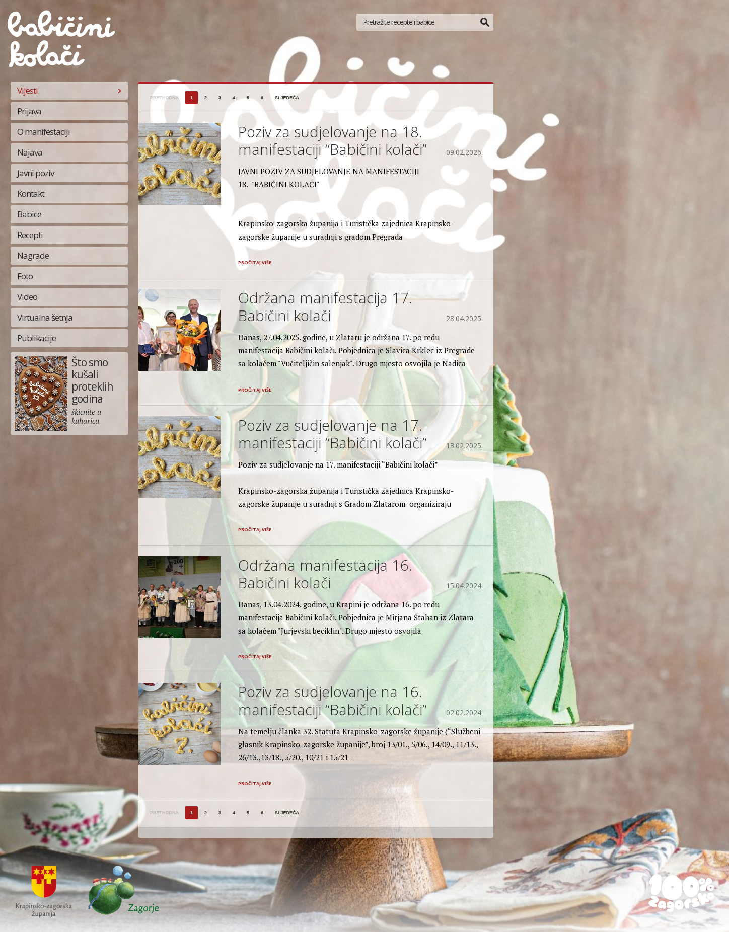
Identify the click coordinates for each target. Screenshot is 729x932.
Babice (29, 214)
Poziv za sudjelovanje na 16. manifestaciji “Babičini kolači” (332, 700)
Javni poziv (35, 173)
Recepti (30, 235)
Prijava (29, 111)
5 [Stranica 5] (248, 97)
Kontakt (30, 193)
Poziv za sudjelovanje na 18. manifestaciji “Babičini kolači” (332, 140)
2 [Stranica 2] (205, 97)
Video (27, 296)
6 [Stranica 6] (262, 97)
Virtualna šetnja (44, 317)
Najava (29, 152)
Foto (25, 276)
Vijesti (27, 90)
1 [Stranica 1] (191, 97)
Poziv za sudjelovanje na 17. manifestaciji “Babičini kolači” (332, 433)
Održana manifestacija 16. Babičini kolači (325, 573)
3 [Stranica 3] (219, 97)
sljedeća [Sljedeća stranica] (287, 97)
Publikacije (36, 338)
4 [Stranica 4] (234, 97)
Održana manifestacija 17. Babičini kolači (325, 306)
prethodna (164, 97)
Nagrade (33, 255)
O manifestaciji (43, 131)
